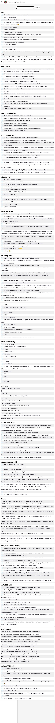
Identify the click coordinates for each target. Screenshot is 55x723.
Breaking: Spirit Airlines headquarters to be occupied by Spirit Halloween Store (25, 199)
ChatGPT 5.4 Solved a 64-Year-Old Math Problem (17, 678)
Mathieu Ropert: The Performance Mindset (15, 125)
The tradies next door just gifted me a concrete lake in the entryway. (22, 34)
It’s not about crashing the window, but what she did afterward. (21, 184)
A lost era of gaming (9, 223)
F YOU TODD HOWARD (10, 204)
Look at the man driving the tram (12, 179)
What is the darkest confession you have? (15, 442)
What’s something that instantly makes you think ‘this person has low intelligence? (26, 435)
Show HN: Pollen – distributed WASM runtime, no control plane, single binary (25, 96)
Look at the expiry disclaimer (11, 187)
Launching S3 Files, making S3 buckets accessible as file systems (22, 592)
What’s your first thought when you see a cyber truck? (18, 440)
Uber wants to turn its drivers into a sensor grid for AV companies (21, 71)
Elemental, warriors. (9, 317)
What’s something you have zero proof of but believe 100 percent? (22, 447)
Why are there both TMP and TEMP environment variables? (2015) (22, 84)
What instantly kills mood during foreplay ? (15, 450)
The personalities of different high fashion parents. (17, 182)
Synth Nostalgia (8, 312)
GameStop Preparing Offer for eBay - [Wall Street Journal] (20, 280)
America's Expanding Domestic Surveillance (16, 101)
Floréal (6, 376)
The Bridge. (7, 381)
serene (6, 379)
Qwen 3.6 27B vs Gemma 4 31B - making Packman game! (20, 474)
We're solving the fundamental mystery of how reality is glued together (20, 631)
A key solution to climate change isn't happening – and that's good (19, 651)
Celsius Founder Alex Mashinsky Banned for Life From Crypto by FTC (23, 570)
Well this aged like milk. (10, 44)
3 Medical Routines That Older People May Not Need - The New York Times (22, 509)
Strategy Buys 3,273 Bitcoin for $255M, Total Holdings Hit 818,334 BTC (23, 568)
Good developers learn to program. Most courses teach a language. (22, 128)
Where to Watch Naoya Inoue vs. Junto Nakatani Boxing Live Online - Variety (22, 533)
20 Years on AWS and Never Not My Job (15, 604)
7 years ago (7, 695)
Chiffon (6, 349)
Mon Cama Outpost (9, 359)
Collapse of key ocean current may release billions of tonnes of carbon (20, 639)
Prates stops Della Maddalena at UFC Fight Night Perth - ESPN (18, 536)
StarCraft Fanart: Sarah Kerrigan (13, 332)
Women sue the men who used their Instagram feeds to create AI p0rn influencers (26, 152)
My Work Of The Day (9, 324)
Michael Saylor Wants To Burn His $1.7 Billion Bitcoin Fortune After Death (24, 553)
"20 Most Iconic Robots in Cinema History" (15, 307)
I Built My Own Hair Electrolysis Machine (12, 400)
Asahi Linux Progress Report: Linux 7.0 (12, 413)
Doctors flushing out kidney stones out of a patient (17, 20)
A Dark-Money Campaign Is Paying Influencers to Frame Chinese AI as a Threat (26, 170)
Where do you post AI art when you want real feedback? (19, 337)
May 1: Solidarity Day (9, 327)
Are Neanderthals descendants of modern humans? (15, 661)
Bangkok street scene (10, 356)
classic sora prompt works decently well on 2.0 (16, 246)
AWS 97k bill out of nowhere (11, 619)
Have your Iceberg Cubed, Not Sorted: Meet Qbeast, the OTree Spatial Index (25, 118)
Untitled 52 (7, 354)
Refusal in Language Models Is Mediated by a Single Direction (21, 81)
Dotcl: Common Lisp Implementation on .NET (16, 93)
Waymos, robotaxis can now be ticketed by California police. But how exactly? (25, 160)
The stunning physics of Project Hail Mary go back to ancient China (19, 659)
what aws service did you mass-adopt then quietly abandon (20, 607)
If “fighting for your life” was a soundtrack (15, 189)
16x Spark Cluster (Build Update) (13, 469)
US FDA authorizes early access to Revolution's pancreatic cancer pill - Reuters (23, 504)
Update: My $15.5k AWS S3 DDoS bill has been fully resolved (21, 590)
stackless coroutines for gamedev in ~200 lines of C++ (19, 115)
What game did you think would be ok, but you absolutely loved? (21, 297)
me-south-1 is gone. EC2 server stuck (14, 599)
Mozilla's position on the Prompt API (11, 410)
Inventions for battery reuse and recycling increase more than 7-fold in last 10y (25, 86)
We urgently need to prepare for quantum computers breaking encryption (21, 636)
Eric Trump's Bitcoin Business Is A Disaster (15, 555)
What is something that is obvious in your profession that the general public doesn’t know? (28, 437)
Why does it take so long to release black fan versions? (19, 79)
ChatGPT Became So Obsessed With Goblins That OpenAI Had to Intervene (25, 140)
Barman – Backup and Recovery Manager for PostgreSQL (20, 76)
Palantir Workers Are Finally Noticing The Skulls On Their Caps (21, 137)
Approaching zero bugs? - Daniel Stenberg (15, 123)
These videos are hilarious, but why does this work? (18, 698)
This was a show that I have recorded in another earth (18, 329)
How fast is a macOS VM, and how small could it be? (18, 74)
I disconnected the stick (10, 201)
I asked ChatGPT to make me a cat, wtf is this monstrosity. (20, 241)
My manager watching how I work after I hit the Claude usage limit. (22, 688)
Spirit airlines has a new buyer (12, 197)
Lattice (5, 314)
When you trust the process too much (14, 671)
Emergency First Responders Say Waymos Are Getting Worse (21, 157)
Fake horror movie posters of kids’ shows (15, 310)
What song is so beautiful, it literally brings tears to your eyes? (21, 432)
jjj (1, 391)
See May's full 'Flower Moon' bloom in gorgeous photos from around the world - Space (24, 526)
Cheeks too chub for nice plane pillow (14, 42)
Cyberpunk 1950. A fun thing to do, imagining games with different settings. (24, 216)
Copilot (6, 334)
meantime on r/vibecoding (11, 491)
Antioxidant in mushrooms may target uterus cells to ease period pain (20, 656)
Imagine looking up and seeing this (13, 37)
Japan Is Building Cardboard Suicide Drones (16, 150)
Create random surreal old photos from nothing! (17, 214)
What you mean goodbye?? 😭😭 (13, 248)
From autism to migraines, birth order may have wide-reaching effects (20, 654)
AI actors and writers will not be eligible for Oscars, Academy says (22, 155)
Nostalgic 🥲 (7, 251)
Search (37, 7)
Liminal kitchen (8, 371)
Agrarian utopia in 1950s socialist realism (15, 346)
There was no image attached (12, 686)
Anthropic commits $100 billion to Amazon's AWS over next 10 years (22, 587)
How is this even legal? (10, 17)
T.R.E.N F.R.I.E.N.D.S (10, 690)
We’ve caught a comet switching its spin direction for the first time (19, 646)
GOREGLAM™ (8, 364)
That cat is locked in (9, 194)
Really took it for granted (10, 27)
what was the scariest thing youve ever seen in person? (19, 445)
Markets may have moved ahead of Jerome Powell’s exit (19, 560)
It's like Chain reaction (10, 49)
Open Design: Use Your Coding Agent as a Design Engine (20, 89)
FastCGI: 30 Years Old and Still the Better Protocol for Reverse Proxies (20, 415)
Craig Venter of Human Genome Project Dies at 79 (18, 108)
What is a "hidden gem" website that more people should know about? (23, 457)
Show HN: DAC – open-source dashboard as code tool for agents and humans (25, 103)
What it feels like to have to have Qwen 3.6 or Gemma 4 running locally (23, 477)
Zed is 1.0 (4, 398)
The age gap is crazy (9, 29)
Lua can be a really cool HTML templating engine (14, 396)
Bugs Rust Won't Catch (7, 418)
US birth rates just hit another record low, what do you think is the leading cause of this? (28, 425)
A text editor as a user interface (9, 408)
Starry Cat (6, 361)
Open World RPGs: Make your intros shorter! (16, 300)
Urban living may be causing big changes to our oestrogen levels (19, 649)
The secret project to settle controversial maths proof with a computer (20, 634)
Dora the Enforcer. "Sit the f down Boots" (15, 192)
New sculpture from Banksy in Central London (16, 15)
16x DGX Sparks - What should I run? (14, 464)
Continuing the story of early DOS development (17, 120)
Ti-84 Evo (6, 98)
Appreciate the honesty (10, 206)
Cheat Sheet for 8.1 (9, 351)
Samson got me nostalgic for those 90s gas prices (17, 283)
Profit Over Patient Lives (10, 47)
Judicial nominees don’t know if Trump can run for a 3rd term (20, 39)
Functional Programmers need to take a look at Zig (15, 405)
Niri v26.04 (4, 393)
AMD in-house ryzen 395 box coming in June (16, 472)
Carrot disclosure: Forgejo (8, 403)
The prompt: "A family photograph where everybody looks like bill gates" (23, 243)
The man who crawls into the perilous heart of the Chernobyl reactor (19, 641)
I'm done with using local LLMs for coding (15, 467)
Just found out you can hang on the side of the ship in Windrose (21, 265)
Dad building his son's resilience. (13, 32)
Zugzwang (6, 91)
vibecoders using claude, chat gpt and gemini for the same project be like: (24, 693)
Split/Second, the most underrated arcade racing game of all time (21, 290)
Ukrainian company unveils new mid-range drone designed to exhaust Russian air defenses (29, 147)
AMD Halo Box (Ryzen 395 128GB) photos (15, 494)
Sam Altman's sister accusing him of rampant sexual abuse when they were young (26, 681)
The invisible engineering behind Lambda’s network (18, 602)
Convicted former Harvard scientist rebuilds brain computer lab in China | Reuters (26, 172)
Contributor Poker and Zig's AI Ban (10, 388)
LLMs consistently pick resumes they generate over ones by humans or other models (27, 69)
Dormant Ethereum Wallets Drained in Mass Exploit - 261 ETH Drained (23, 558)
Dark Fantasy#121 (9, 344)
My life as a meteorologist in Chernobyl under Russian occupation (19, 644)
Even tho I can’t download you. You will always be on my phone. (21, 258)
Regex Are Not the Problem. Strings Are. (15, 130)
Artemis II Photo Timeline (10, 106)
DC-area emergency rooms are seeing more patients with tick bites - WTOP (21, 501)
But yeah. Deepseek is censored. (13, 668)
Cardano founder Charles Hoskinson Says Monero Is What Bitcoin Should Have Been (27, 580)
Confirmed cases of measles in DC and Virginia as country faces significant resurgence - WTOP (27, 506)
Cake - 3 (6, 374)
